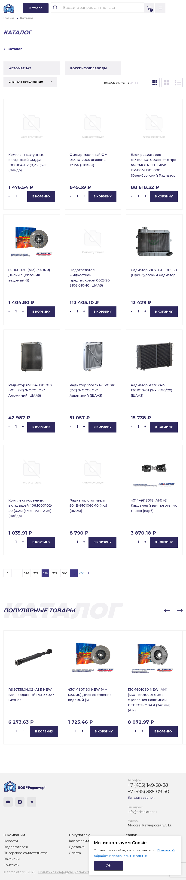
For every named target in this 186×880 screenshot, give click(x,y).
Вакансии (11, 859)
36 (136, 82)
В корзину (41, 196)
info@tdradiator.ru (142, 812)
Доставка (77, 847)
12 (128, 82)
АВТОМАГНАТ (20, 68)
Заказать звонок (141, 797)
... (17, 573)
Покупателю (79, 835)
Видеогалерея (15, 847)
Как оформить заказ (85, 841)
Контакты (11, 865)
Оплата (75, 853)
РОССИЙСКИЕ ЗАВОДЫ (88, 68)
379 (54, 573)
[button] (167, 610)
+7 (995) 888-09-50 (148, 791)
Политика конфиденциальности (64, 872)
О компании (14, 835)
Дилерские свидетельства (25, 853)
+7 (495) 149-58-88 (148, 785)
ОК (108, 865)
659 (82, 573)
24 (132, 82)
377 (36, 573)
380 (64, 573)
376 (26, 573)
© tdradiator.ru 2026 (19, 872)
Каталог (130, 835)
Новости (10, 841)
